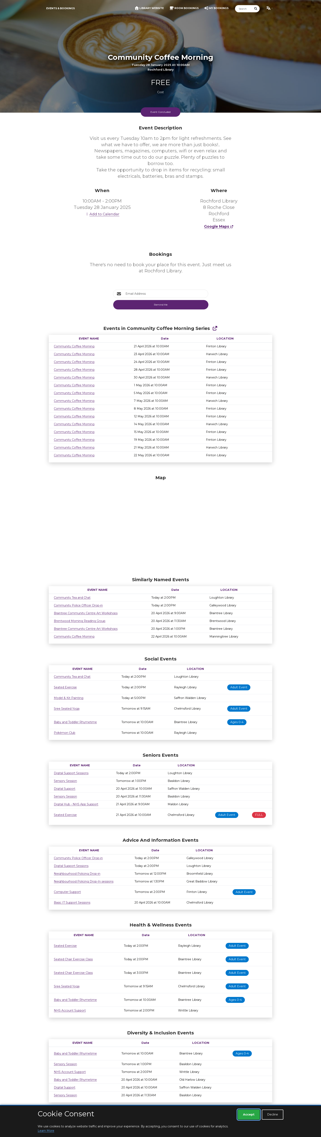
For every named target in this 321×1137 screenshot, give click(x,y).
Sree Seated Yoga (66, 708)
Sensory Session (65, 781)
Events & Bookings (60, 8)
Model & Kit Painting (68, 698)
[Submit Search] (256, 8)
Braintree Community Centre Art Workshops (86, 613)
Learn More (46, 1130)
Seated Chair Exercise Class (73, 959)
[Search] (243, 8)
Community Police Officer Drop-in (78, 605)
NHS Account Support (70, 1010)
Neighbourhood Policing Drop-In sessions (83, 881)
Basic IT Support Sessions (72, 902)
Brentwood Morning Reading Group (79, 621)
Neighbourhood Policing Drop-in (77, 873)
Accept (248, 1114)
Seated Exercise (65, 687)
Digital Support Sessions (71, 773)
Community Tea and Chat (72, 597)
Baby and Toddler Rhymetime (75, 722)
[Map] (160, 525)
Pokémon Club (64, 733)
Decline (272, 1114)
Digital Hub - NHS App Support (76, 804)
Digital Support (64, 788)
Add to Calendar (102, 214)
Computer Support (67, 892)
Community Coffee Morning (74, 346)
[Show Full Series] (215, 328)
